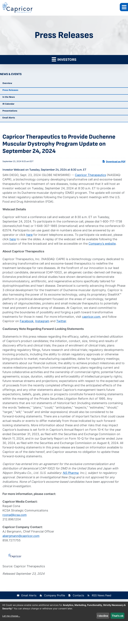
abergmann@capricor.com (20, 536)
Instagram (42, 321)
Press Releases (10, 90)
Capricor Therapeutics (90, 175)
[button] (124, 7)
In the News (8, 97)
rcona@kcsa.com (14, 515)
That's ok (117, 615)
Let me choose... (11, 615)
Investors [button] (64, 59)
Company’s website (102, 243)
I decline (103, 615)
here (29, 234)
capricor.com (91, 316)
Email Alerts (8, 117)
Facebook (27, 321)
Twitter (61, 321)
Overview (7, 83)
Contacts (78, 595)
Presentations (9, 110)
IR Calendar (8, 103)
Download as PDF (114, 161)
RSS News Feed (101, 595)
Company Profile (54, 595)
